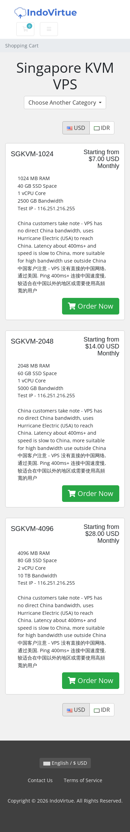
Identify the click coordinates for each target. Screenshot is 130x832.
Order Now (90, 306)
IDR (102, 128)
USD (76, 128)
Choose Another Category (62, 102)
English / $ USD (65, 763)
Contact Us (40, 780)
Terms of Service (83, 780)
